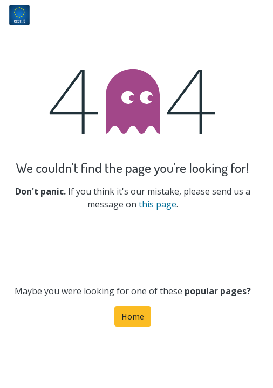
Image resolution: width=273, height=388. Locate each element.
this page (157, 204)
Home (132, 316)
